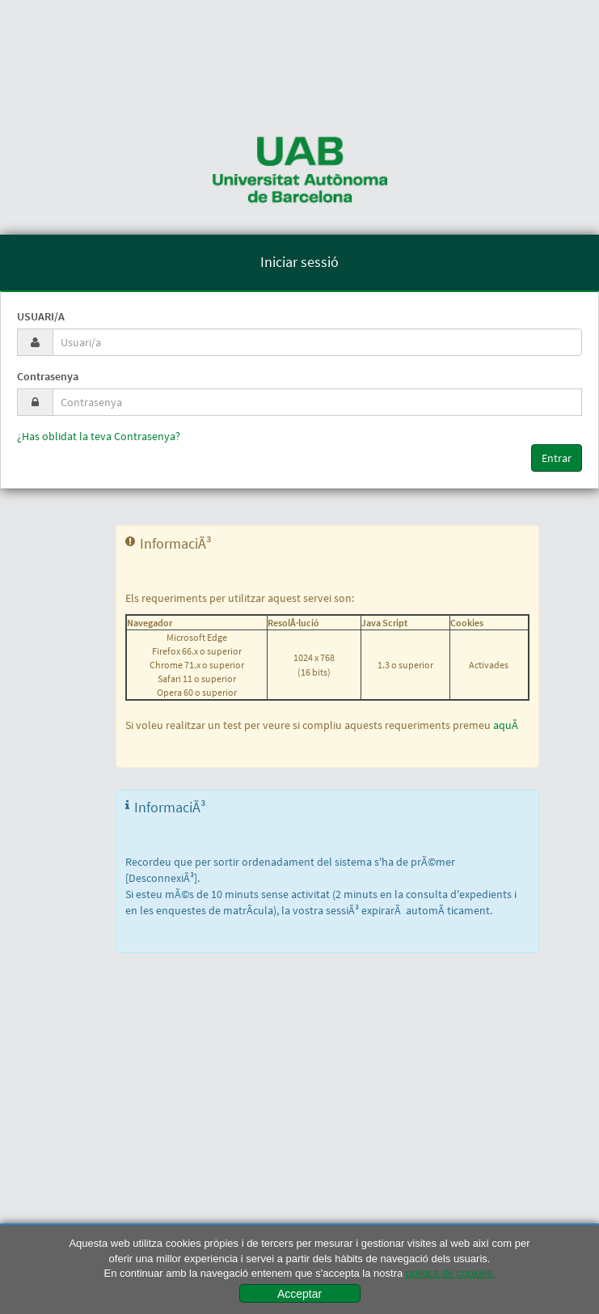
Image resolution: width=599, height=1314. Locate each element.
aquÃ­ (505, 725)
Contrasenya (47, 376)
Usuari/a (41, 316)
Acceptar (299, 1293)
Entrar (557, 458)
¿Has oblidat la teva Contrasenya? (98, 436)
